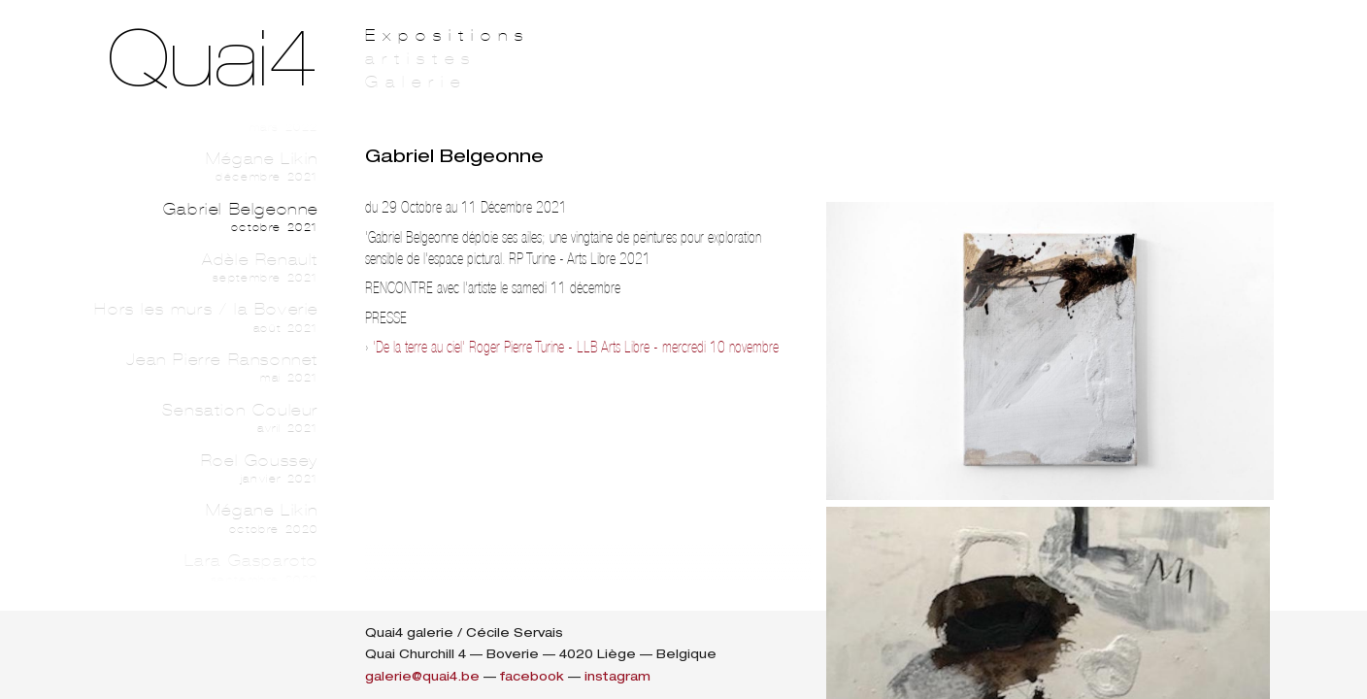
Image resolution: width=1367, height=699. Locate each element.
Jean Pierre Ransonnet (186, 367)
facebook (532, 676)
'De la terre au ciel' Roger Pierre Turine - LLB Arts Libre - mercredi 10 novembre (576, 347)
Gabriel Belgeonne (186, 217)
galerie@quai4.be (422, 676)
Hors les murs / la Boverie (186, 317)
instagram (617, 676)
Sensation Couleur (186, 418)
